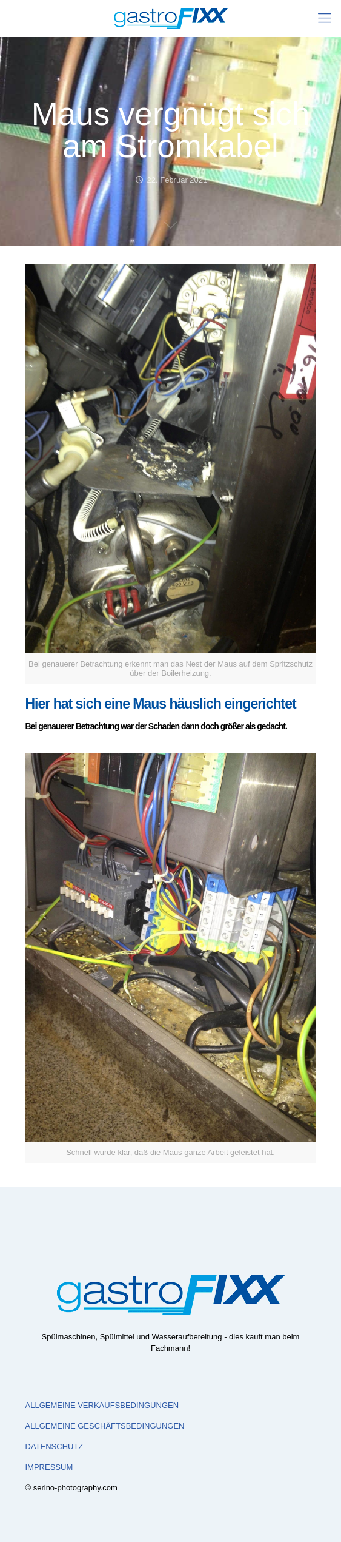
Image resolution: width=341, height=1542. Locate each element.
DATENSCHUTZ (54, 1446)
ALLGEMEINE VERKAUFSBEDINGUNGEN (102, 1405)
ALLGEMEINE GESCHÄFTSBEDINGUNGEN (105, 1425)
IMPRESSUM (49, 1467)
